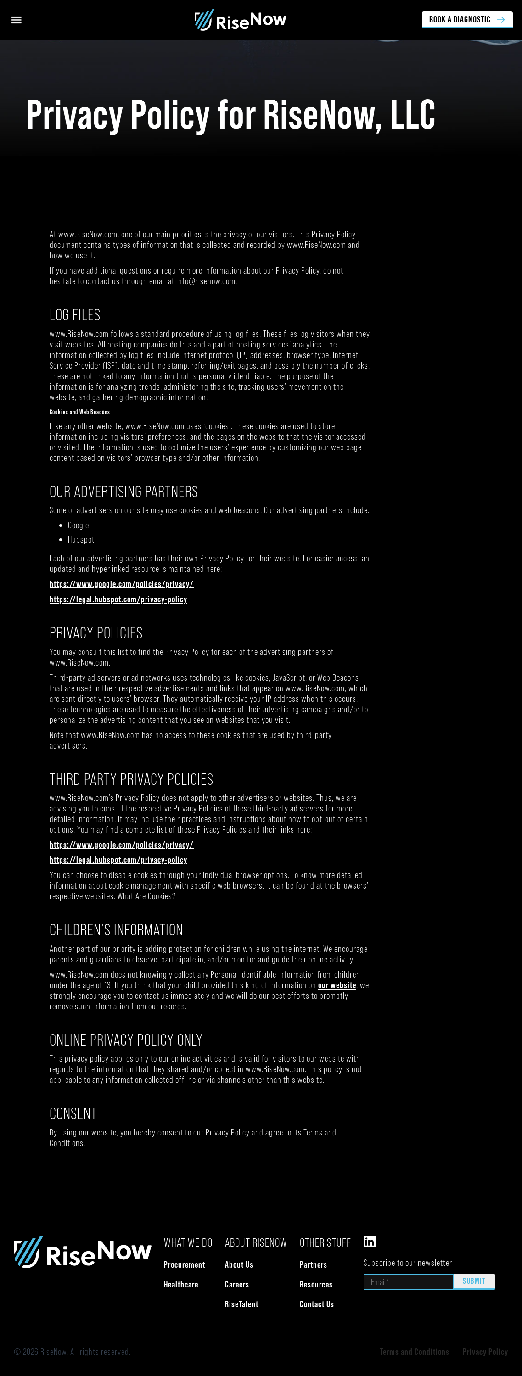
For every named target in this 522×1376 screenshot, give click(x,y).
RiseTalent (241, 1304)
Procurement (184, 1264)
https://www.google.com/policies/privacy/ (122, 584)
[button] (16, 20)
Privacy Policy (485, 1352)
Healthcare (181, 1284)
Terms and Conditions (414, 1352)
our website (337, 985)
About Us (239, 1264)
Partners (313, 1264)
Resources (316, 1284)
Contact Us (317, 1304)
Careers (237, 1284)
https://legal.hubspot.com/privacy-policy (118, 599)
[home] (222, 20)
